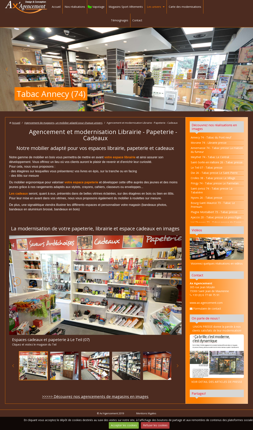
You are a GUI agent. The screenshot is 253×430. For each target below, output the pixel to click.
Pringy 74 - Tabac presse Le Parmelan (215, 183)
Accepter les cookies (124, 425)
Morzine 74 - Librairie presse (209, 142)
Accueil (56, 7)
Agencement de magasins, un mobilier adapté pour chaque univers (63, 122)
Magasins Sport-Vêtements (126, 7)
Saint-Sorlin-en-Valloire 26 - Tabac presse (216, 162)
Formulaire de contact (205, 308)
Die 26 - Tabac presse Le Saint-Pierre (214, 173)
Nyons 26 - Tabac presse (206, 197)
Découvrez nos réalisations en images (214, 127)
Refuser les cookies (155, 425)
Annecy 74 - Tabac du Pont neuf (211, 137)
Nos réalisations (75, 7)
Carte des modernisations (185, 7)
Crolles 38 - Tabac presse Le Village (213, 178)
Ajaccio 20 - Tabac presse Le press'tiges (216, 217)
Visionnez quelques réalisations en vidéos (217, 263)
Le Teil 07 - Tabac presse (206, 167)
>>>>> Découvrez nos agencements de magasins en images (95, 396)
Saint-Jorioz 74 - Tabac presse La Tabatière (211, 190)
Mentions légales (146, 413)
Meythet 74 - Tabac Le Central (210, 157)
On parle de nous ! (205, 318)
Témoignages (119, 20)
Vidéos (197, 230)
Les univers (154, 7)
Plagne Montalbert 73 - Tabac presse (214, 212)
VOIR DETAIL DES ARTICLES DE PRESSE (216, 382)
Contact (137, 20)
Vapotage (98, 7)
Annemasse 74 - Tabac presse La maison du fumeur (217, 150)
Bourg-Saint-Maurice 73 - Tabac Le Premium (213, 205)
